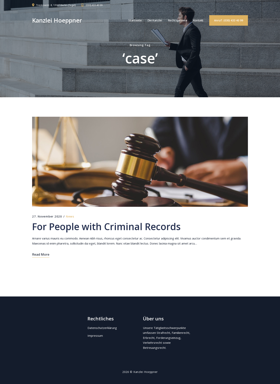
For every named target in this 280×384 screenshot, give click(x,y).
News (70, 216)
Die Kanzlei (155, 20)
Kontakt (198, 20)
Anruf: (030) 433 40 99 (228, 20)
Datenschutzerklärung (102, 328)
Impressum (95, 336)
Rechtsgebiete (177, 20)
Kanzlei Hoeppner (57, 20)
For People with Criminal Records (106, 226)
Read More (40, 254)
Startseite (135, 20)
